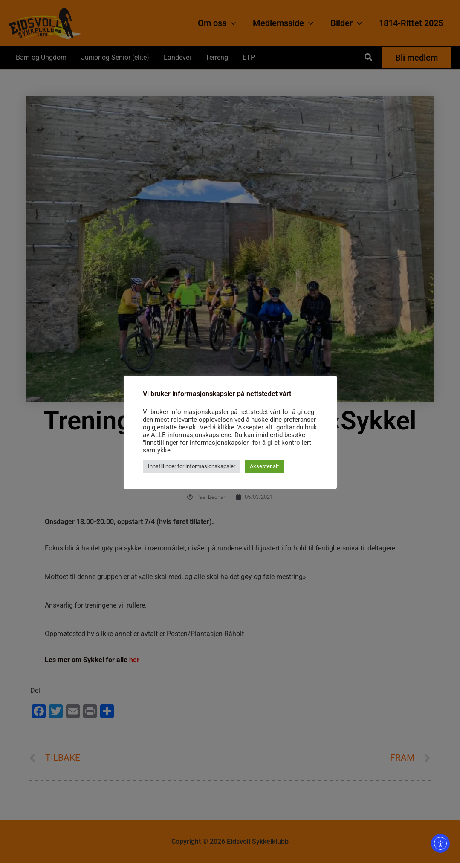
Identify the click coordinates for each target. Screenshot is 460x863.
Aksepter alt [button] (264, 466)
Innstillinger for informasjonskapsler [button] (191, 466)
